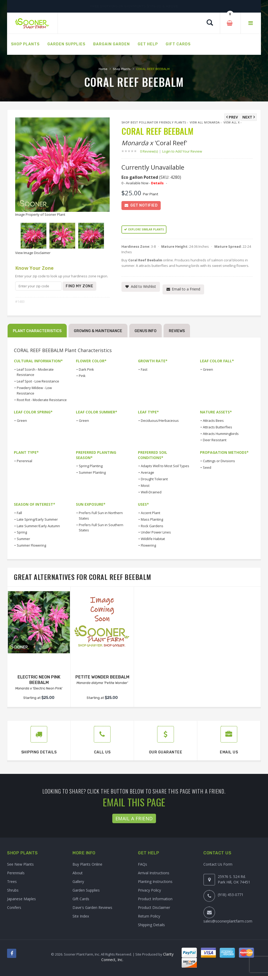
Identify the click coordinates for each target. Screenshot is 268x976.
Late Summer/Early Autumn (38, 526)
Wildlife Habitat (153, 538)
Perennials (16, 872)
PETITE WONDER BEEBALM (102, 677)
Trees (12, 881)
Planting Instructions (155, 881)
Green (208, 369)
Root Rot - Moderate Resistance (42, 399)
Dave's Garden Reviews (92, 907)
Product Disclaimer (154, 907)
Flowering (148, 545)
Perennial (24, 461)
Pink (82, 375)
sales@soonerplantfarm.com (227, 921)
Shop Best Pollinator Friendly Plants (153, 122)
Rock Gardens (152, 526)
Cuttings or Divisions (219, 461)
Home (103, 69)
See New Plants (20, 864)
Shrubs (13, 890)
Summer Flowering (31, 545)
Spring (22, 532)
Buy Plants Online (87, 864)
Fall (19, 512)
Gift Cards (80, 898)
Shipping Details (151, 924)
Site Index (80, 916)
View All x (232, 122)
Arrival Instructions (153, 872)
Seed (207, 467)
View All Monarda (205, 122)
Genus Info (146, 331)
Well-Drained (151, 492)
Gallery (78, 881)
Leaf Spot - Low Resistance (38, 381)
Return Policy (149, 916)
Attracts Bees (213, 420)
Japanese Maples (21, 898)
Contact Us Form (217, 864)
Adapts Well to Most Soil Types (165, 465)
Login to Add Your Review (182, 151)
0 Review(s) (150, 151)
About (77, 872)
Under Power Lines (156, 532)
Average (147, 472)
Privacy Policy (149, 890)
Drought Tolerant (154, 479)
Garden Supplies (86, 890)
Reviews (177, 331)
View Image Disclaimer (33, 252)
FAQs (142, 864)
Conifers (14, 907)
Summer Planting (92, 472)
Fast (144, 369)
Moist (145, 485)
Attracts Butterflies (217, 427)
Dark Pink (86, 369)
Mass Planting (152, 519)
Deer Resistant (214, 440)
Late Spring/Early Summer (37, 519)
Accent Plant (150, 512)
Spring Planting (91, 465)
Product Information (155, 898)
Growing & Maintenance (98, 331)
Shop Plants (122, 69)
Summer (23, 538)
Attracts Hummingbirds (221, 433)
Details (157, 183)
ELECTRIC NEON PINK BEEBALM (39, 680)
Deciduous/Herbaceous (160, 420)
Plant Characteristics (37, 331)
